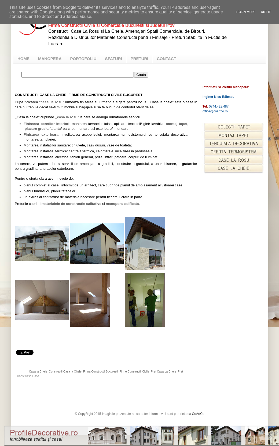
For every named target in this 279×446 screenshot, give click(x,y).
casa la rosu (67, 117)
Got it (266, 12)
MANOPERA (50, 58)
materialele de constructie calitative (71, 204)
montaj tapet (176, 124)
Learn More (246, 12)
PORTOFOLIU (83, 58)
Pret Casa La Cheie (163, 371)
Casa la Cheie (38, 371)
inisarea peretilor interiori (47, 124)
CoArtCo (198, 414)
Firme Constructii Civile (134, 371)
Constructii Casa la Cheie (65, 371)
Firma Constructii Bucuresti (100, 371)
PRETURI (139, 58)
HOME (23, 58)
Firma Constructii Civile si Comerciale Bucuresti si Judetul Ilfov (111, 25)
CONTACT (166, 58)
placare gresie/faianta (43, 129)
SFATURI (113, 58)
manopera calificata (122, 204)
